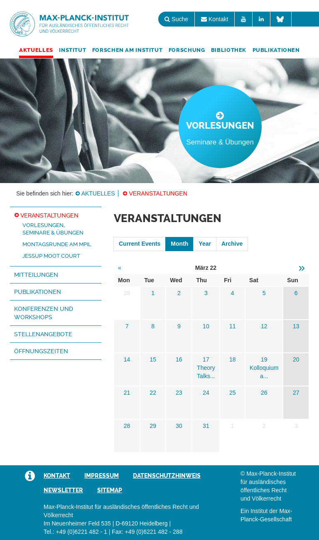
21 (127, 392)
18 (232, 359)
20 (296, 359)
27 (296, 392)
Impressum (101, 475)
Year (205, 243)
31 (206, 426)
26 (264, 392)
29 (153, 426)
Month (179, 243)
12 (264, 326)
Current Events (139, 243)
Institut (72, 50)
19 (264, 359)
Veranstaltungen (158, 193)
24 (206, 392)
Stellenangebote (43, 334)
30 (179, 426)
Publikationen (276, 50)
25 (232, 392)
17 (206, 359)
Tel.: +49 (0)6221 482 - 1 (75, 531)
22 (153, 392)
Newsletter (63, 490)
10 (206, 326)
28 (127, 426)
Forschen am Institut (127, 50)
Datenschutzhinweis (167, 475)
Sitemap (109, 490)
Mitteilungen (36, 274)
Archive (232, 243)
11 (232, 326)
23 (179, 392)
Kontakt (214, 19)
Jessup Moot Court (51, 256)
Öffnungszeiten (41, 351)
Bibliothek (228, 50)
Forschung (187, 50)
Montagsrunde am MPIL (56, 244)
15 (153, 359)
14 (127, 359)
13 (296, 326)
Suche (176, 19)
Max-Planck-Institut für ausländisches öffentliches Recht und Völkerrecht (69, 24)
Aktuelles (36, 50)
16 (179, 359)
